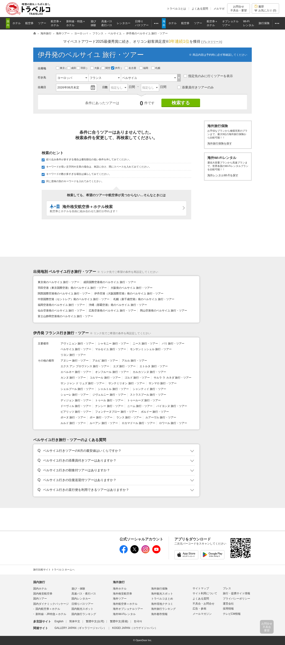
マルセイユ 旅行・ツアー (110, 349)
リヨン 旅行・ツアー (73, 354)
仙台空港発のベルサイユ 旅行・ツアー (61, 310)
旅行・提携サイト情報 (236, 593)
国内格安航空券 (42, 593)
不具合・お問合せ (203, 603)
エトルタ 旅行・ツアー (154, 366)
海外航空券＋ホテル (125, 603)
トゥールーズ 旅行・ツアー (144, 400)
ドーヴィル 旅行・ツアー (76, 406)
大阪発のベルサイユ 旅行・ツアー (131, 287)
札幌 (156, 68)
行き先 (42, 77)
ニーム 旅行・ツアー (140, 406)
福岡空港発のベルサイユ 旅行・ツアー (61, 304)
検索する (181, 102)
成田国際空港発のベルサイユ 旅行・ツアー (109, 282)
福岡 (144, 68)
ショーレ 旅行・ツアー (75, 394)
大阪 (95, 68)
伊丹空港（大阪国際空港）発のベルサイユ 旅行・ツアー (128, 293)
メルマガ (219, 8)
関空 (106, 68)
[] (211, 42)
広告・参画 (199, 608)
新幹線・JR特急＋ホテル (51, 614)
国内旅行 (39, 582)
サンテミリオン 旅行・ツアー (126, 383)
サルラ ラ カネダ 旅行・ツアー (172, 377)
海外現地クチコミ (162, 603)
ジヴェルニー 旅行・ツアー (109, 394)
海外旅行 (119, 582)
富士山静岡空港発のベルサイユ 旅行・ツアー (65, 316)
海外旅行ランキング (163, 608)
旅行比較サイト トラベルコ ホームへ (54, 569)
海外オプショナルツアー (128, 608)
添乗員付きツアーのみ (195, 87)
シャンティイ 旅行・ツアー (149, 389)
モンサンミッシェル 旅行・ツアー (151, 349)
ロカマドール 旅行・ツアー (138, 423)
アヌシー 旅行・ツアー (75, 360)
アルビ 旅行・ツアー (105, 360)
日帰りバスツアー (82, 603)
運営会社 (228, 603)
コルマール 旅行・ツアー (105, 377)
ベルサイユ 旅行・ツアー (76, 349)
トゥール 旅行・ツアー (109, 400)
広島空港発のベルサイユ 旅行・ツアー (112, 310)
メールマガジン (202, 613)
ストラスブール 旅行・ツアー (148, 394)
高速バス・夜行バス (83, 593)
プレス (227, 588)
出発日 (42, 87)
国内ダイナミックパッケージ (51, 603)
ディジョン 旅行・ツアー (76, 400)
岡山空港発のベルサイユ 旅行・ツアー (163, 310)
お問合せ (238, 8)
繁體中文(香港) (119, 621)
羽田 (81, 68)
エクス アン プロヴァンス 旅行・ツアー (85, 366)
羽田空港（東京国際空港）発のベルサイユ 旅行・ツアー (72, 287)
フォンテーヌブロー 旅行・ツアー (116, 411)
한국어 (138, 621)
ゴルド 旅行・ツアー (137, 377)
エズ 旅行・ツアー (124, 366)
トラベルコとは (176, 8)
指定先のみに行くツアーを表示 (208, 76)
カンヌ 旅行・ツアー (73, 377)
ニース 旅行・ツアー (145, 343)
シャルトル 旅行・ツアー (113, 389)
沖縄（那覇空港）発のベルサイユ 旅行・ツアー (118, 304)
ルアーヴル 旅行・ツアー (160, 417)
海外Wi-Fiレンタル (124, 614)
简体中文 (74, 621)
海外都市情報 (159, 614)
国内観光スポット (82, 608)
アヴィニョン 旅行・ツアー (77, 343)
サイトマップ (201, 588)
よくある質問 (200, 8)
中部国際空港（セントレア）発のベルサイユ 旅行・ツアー (73, 299)
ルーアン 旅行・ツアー (104, 423)
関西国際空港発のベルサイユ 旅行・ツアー (64, 293)
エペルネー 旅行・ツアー (76, 372)
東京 (61, 68)
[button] (115, 451)
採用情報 (228, 608)
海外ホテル (120, 588)
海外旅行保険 (159, 588)
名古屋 (131, 68)
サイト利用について (205, 593)
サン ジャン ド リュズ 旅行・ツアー (82, 383)
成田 (72, 68)
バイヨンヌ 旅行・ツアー (171, 406)
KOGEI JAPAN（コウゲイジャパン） (135, 628)
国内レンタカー (81, 598)
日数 (105, 87)
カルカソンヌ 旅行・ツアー (149, 372)
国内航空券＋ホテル (48, 608)
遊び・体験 (78, 588)
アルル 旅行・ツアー (134, 360)
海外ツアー (120, 598)
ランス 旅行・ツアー (129, 417)
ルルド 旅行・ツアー (73, 423)
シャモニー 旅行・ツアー (113, 343)
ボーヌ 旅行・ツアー (73, 417)
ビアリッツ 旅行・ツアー (76, 411)
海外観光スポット (162, 593)
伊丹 (116, 68)
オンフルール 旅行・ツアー (112, 372)
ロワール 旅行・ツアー (173, 423)
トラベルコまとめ (162, 598)
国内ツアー (40, 598)
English (58, 621)
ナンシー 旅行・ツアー (109, 406)
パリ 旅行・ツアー (173, 343)
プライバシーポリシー (236, 598)
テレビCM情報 (232, 613)
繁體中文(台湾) (95, 621)
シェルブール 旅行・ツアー (77, 389)
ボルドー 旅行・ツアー (155, 411)
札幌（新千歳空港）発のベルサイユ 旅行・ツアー (143, 299)
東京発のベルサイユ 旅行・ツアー (58, 282)
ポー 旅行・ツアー (101, 417)
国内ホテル (40, 588)
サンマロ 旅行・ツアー (163, 383)
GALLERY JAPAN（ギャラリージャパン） (80, 628)
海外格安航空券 (122, 593)
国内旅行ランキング (83, 614)
